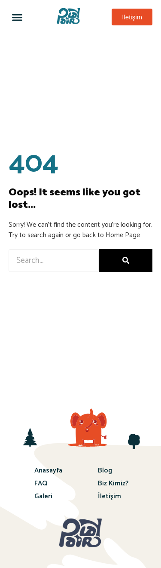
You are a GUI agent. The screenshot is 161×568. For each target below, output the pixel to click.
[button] (17, 17)
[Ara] (125, 260)
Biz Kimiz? (113, 483)
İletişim (109, 496)
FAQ (40, 483)
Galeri (43, 496)
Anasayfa (48, 470)
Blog (105, 470)
